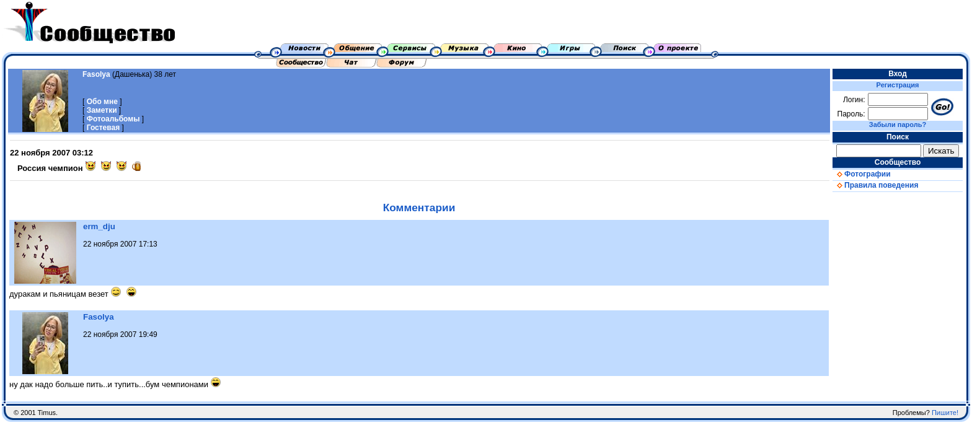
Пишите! (945, 412)
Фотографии (862, 174)
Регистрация (898, 85)
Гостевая (103, 127)
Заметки (102, 110)
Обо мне (102, 101)
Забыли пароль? (897, 124)
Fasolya (96, 74)
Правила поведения (875, 185)
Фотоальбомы (113, 119)
